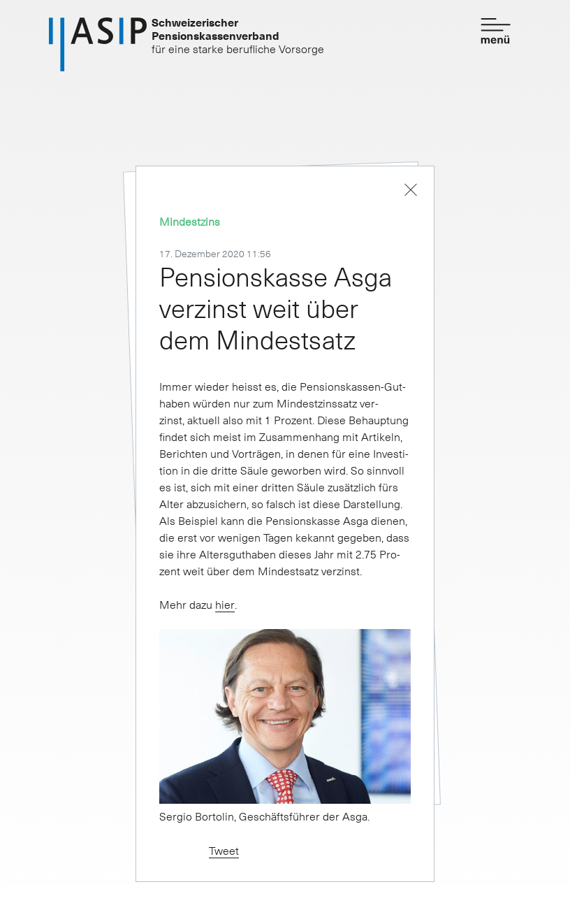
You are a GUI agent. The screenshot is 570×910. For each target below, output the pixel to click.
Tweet (224, 850)
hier (225, 603)
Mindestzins (189, 220)
